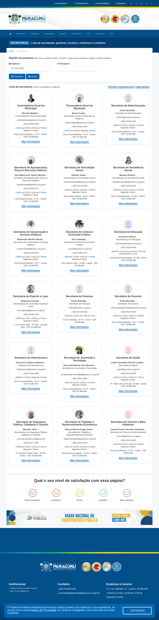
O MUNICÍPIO (35, 33)
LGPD (112, 33)
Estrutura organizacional (121, 86)
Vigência (14, 64)
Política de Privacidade (43, 610)
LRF (89, 33)
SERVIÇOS (63, 33)
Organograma (142, 86)
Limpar (32, 76)
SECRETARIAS (50, 33)
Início (11, 51)
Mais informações (31, 141)
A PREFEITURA (21, 33)
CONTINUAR (137, 610)
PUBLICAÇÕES (100, 33)
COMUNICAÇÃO (77, 33)
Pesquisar (63, 64)
